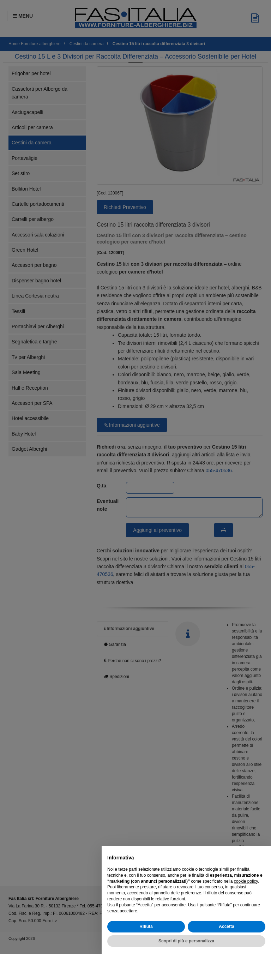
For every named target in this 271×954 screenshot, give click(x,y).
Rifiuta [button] (145, 926)
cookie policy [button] (246, 881)
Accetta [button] (226, 926)
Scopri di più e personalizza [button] (186, 940)
